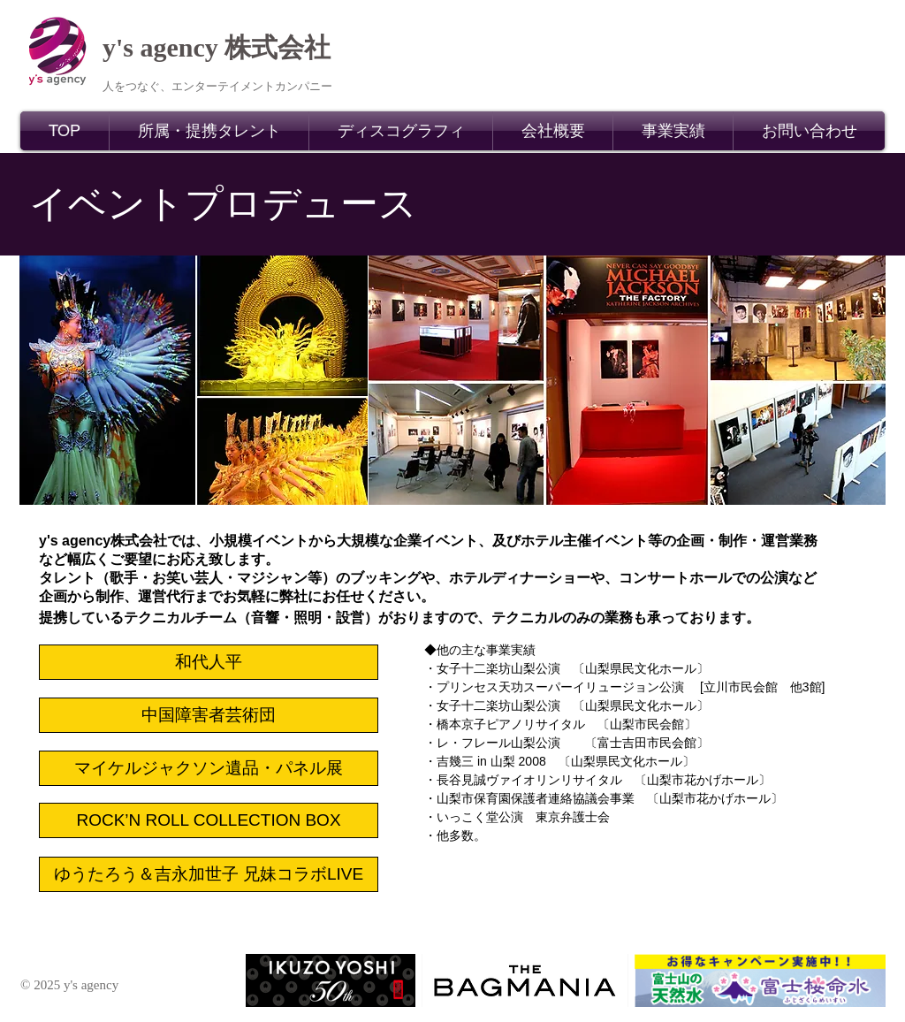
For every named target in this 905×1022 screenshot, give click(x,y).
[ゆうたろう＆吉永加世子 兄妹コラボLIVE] (208, 874)
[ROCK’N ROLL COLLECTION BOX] (208, 820)
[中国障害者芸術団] (208, 715)
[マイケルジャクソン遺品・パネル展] (208, 768)
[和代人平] (208, 662)
